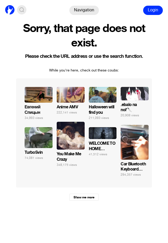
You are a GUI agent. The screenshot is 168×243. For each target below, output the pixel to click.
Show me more (84, 197)
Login (153, 10)
